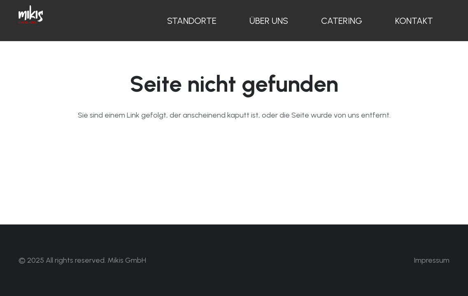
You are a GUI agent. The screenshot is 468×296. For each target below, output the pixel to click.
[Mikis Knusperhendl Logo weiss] (31, 14)
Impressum (431, 260)
